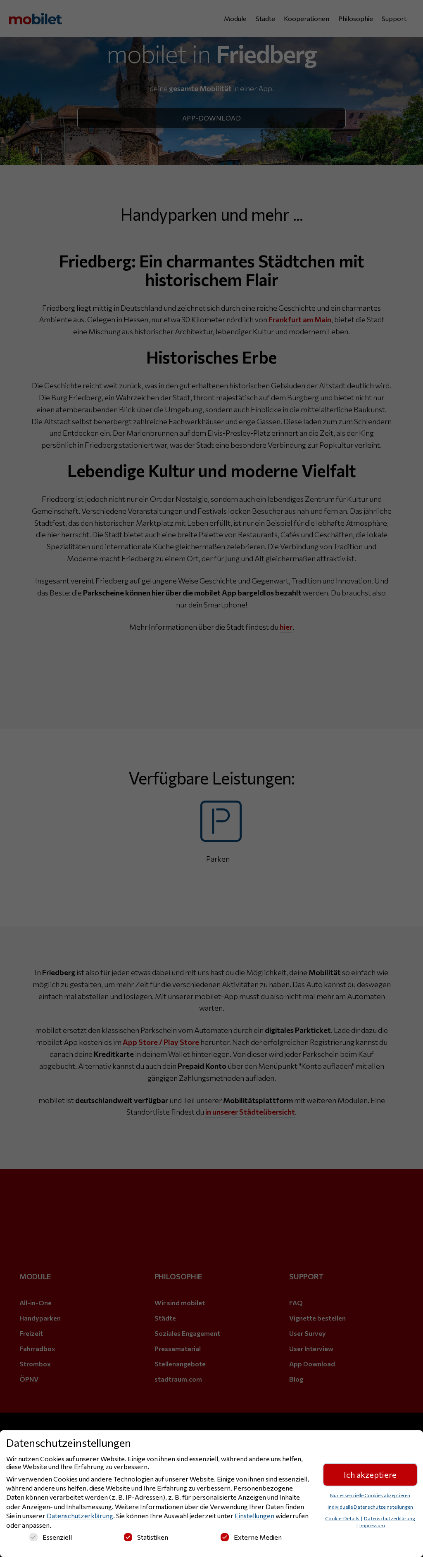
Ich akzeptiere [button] (370, 1476)
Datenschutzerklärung (80, 1518)
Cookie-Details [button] (342, 1520)
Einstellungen (254, 1518)
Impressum (372, 1527)
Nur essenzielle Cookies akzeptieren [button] (370, 1497)
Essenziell (50, 1539)
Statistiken (146, 1539)
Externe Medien (251, 1539)
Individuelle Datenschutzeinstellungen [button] (370, 1509)
